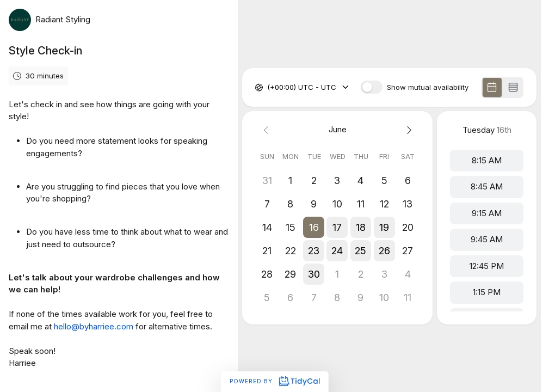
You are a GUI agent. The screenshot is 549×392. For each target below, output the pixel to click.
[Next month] (408, 129)
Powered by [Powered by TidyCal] (274, 381)
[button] (314, 227)
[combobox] (268, 87)
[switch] (372, 87)
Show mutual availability (427, 87)
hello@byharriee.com (93, 326)
